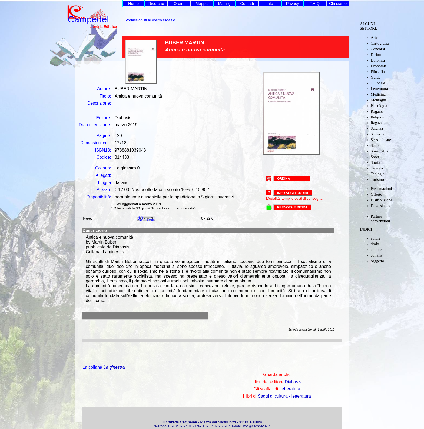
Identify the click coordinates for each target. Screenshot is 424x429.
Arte (374, 37)
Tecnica (377, 168)
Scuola (376, 145)
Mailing (224, 3)
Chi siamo (338, 3)
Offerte (376, 194)
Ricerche (156, 3)
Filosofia (378, 71)
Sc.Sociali (379, 134)
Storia (375, 162)
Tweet (87, 218)
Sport (375, 157)
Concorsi (378, 49)
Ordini (179, 3)
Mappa (202, 3)
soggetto (377, 261)
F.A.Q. (315, 3)
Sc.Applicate (381, 140)
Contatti (247, 3)
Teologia (378, 174)
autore (376, 238)
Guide (375, 77)
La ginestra (114, 367)
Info (269, 3)
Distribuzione (381, 200)
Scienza (377, 128)
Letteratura (379, 89)
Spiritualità (379, 151)
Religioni (378, 117)
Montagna (379, 100)
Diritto (376, 54)
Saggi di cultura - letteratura (284, 396)
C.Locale (378, 83)
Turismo (377, 179)
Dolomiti (378, 60)
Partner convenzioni (380, 218)
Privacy (292, 3)
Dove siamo (380, 206)
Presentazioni (381, 189)
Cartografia (380, 43)
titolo (375, 244)
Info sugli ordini (292, 193)
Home (133, 3)
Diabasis (293, 382)
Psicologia (379, 106)
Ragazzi (377, 111)
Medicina (378, 94)
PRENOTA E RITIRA (292, 207)
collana (376, 255)
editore (376, 249)
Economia (379, 66)
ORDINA (283, 178)
